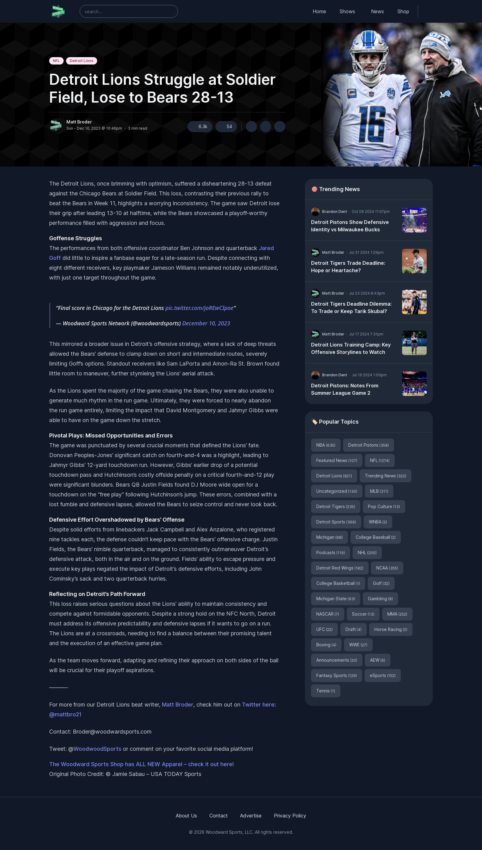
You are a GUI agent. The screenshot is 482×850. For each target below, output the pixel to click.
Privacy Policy (290, 816)
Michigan (329, 537)
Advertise (251, 816)
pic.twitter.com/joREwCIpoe (199, 307)
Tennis (325, 690)
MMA (397, 614)
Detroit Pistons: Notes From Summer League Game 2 (344, 389)
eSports (383, 675)
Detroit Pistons (368, 445)
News (377, 11)
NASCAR (327, 614)
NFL (56, 60)
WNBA (378, 521)
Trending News (385, 475)
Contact (218, 816)
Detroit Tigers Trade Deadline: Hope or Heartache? (348, 266)
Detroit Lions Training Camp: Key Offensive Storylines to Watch (351, 348)
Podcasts (330, 552)
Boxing (326, 644)
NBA (325, 445)
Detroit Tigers (335, 506)
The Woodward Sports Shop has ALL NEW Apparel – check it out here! (141, 764)
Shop (403, 11)
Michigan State (335, 598)
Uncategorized (336, 491)
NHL (367, 552)
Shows (347, 11)
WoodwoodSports (97, 749)
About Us (186, 816)
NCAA (387, 567)
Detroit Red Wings (339, 567)
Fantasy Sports (336, 675)
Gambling (380, 598)
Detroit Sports (336, 521)
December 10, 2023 (206, 323)
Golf (381, 583)
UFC (324, 629)
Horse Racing (390, 629)
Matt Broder (79, 122)
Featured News (336, 460)
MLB (379, 491)
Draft (354, 629)
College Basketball (338, 583)
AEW (377, 660)
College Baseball (376, 537)
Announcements (336, 660)
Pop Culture (384, 506)
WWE (358, 644)
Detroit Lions (81, 60)
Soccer (363, 614)
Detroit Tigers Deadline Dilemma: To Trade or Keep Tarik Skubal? (351, 307)
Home (319, 11)
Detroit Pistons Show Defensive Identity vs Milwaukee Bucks (350, 226)
